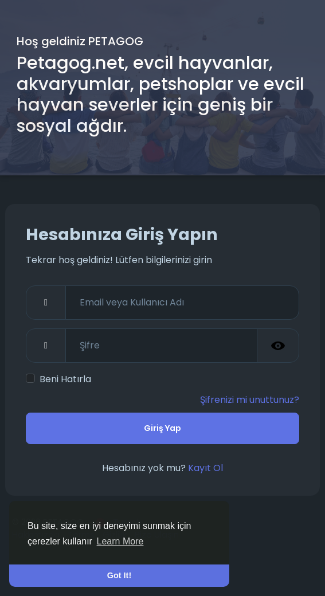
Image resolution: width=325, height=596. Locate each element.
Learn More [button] (120, 541)
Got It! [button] (119, 575)
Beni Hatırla (65, 379)
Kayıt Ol (205, 468)
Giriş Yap (162, 428)
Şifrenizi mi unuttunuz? (249, 399)
